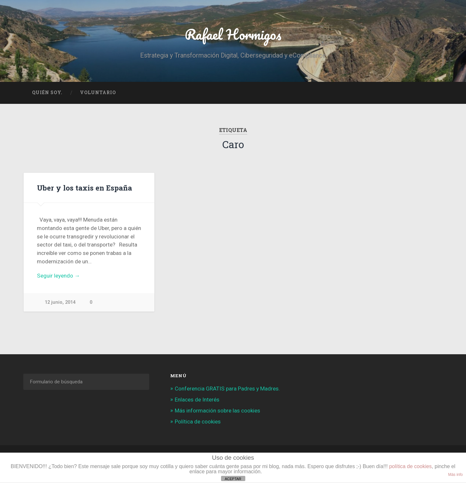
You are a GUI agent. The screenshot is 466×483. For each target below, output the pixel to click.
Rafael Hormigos (233, 34)
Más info (455, 474)
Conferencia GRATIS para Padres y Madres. (227, 388)
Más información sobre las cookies (217, 410)
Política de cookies (198, 421)
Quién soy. (47, 92)
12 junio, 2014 (60, 302)
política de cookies (410, 466)
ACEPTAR (233, 479)
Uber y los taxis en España (84, 187)
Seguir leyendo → (58, 275)
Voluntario (98, 92)
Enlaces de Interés (197, 399)
